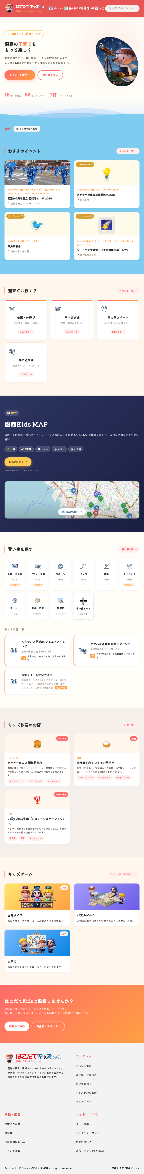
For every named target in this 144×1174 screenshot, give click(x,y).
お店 (98, 8)
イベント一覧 (126, 151)
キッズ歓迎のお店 (86, 1092)
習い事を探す (84, 1083)
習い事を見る (50, 75)
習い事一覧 (128, 549)
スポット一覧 (126, 291)
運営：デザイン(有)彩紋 (90, 1150)
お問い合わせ (84, 1142)
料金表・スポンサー (48, 1026)
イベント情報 (84, 1066)
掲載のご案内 (17, 1026)
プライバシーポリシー (89, 1133)
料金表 (8, 1133)
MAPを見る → (18, 462)
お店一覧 (129, 725)
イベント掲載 (12, 1150)
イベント (55, 8)
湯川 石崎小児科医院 (26, 128)
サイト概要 (82, 1124)
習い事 (87, 8)
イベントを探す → (20, 75)
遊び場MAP (72, 8)
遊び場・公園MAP (87, 1075)
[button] (114, 83)
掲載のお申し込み (15, 1142)
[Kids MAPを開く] (72, 499)
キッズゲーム (84, 1101)
